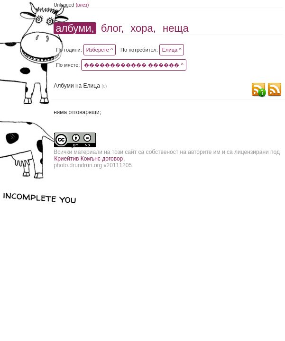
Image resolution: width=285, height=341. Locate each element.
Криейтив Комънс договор (88, 158)
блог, (112, 28)
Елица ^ (172, 50)
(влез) (82, 5)
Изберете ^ (99, 50)
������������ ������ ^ (133, 65)
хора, (143, 28)
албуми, (74, 28)
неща (176, 28)
